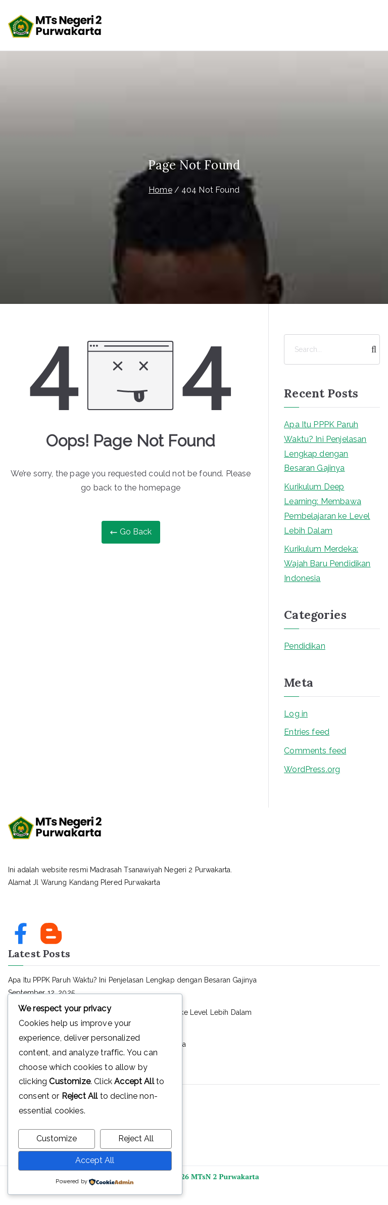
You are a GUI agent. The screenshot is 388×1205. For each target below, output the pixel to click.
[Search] (371, 349)
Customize (56, 1139)
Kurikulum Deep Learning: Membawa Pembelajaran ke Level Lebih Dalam (327, 508)
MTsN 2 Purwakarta (225, 1176)
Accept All (94, 1160)
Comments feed (315, 750)
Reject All (136, 1139)
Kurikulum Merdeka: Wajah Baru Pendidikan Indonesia (327, 563)
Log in (296, 714)
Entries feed (306, 732)
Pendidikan (304, 646)
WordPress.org (312, 769)
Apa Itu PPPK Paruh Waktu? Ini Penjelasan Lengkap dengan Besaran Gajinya (325, 446)
